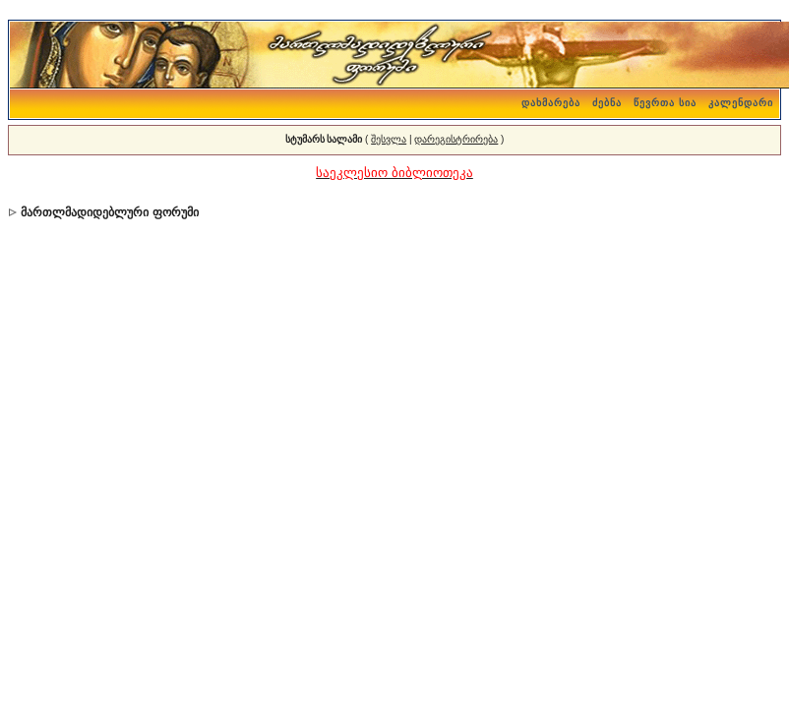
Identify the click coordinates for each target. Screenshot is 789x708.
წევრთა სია (665, 102)
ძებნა (607, 102)
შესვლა (388, 139)
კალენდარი (740, 102)
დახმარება (550, 102)
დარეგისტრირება (456, 139)
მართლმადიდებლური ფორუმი (109, 212)
